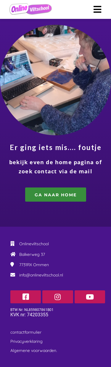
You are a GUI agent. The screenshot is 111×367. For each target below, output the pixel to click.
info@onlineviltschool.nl (41, 275)
